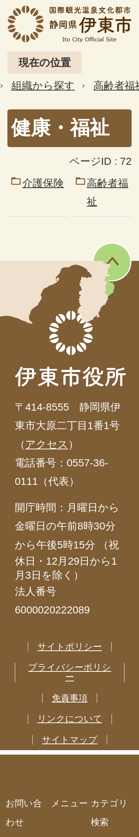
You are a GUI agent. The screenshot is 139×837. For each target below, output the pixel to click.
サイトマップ (69, 740)
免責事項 (69, 698)
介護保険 (43, 183)
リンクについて (69, 719)
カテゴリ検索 (109, 812)
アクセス (46, 444)
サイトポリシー (69, 646)
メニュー (69, 803)
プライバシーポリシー (69, 672)
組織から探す (43, 85)
